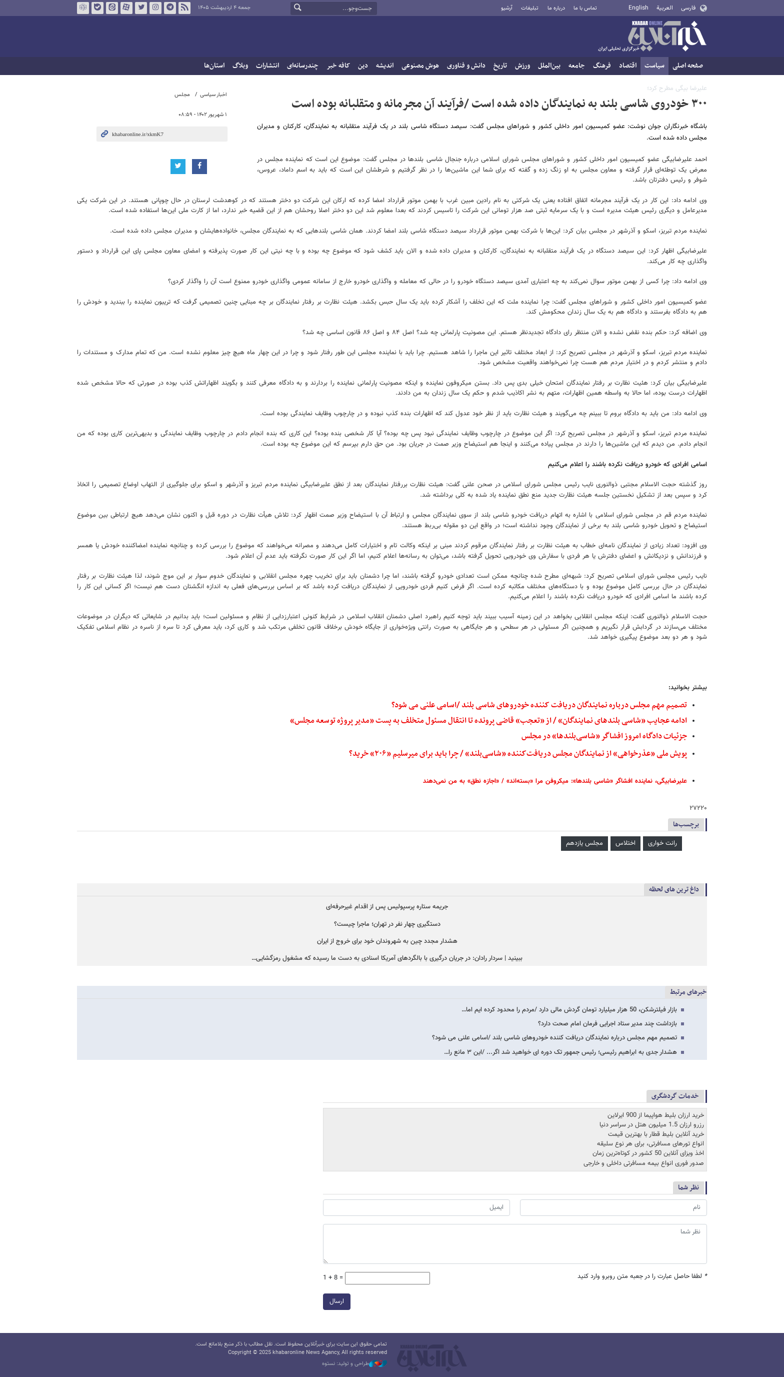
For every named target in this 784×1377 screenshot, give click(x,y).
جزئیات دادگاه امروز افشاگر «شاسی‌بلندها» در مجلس (604, 736)
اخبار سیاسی (213, 95)
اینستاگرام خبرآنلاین (155, 8)
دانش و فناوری (466, 66)
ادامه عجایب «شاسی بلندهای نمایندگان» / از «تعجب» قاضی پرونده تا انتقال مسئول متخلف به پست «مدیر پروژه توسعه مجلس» (488, 721)
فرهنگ (602, 66)
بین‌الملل (549, 66)
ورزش (522, 66)
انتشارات (267, 66)
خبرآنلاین (652, 37)
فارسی (688, 8)
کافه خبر (338, 66)
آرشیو (506, 8)
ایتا (112, 8)
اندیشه (385, 66)
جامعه (576, 66)
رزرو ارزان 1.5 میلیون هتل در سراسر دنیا (652, 1125)
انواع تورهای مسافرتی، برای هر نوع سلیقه (650, 1144)
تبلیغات (529, 8)
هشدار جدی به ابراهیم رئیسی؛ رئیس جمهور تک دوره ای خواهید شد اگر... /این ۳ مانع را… (560, 1052)
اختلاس (626, 843)
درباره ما (556, 8)
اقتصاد (627, 66)
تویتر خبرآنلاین (141, 8)
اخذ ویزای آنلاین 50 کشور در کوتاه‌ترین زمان (648, 1153)
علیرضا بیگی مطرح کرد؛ (677, 89)
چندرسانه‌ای (302, 66)
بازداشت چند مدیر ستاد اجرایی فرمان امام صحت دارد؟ (607, 1024)
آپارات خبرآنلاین (127, 8)
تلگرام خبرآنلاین (170, 8)
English (638, 8)
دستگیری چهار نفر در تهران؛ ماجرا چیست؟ (387, 924)
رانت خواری (662, 843)
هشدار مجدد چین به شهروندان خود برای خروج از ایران (387, 941)
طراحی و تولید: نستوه (354, 1364)
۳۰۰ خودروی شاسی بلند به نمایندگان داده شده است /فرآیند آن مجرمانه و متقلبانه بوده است (499, 104)
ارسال (337, 1301)
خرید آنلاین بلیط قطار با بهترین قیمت (656, 1134)
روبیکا (83, 8)
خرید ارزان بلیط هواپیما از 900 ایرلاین (656, 1115)
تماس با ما (585, 8)
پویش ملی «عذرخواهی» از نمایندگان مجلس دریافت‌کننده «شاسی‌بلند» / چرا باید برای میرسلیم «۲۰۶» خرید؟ (518, 754)
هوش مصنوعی (420, 66)
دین (363, 66)
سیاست (654, 66)
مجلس (182, 95)
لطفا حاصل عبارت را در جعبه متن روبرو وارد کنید (642, 1276)
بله (97, 8)
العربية (664, 8)
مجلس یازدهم (584, 843)
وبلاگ (240, 66)
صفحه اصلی (687, 66)
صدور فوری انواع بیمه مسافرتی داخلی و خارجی (644, 1163)
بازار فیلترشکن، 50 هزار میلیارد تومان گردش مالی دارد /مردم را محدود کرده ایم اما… (569, 1010)
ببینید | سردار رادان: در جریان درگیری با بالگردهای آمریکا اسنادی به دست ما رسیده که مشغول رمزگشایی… (387, 958)
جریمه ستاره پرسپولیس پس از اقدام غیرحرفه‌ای (387, 907)
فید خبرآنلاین (185, 8)
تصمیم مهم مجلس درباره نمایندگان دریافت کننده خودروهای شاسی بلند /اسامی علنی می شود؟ (539, 705)
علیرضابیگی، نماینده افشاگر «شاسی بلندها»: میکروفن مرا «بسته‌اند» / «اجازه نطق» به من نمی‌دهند (555, 781)
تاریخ (500, 66)
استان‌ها (214, 66)
